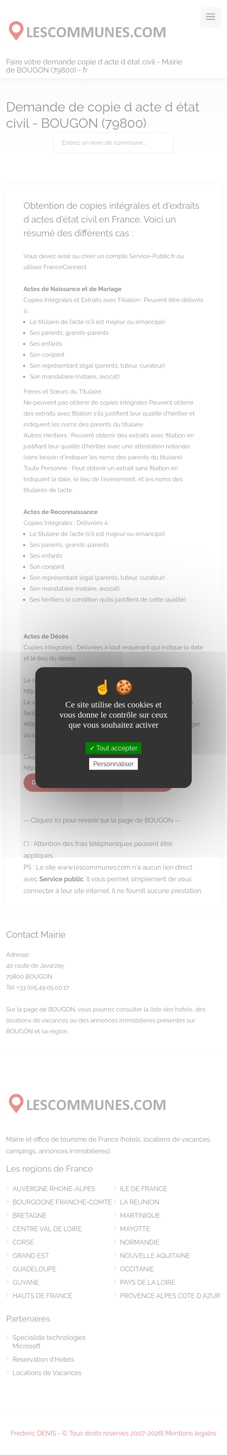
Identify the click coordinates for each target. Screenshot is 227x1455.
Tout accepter (114, 748)
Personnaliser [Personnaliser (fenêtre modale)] (113, 764)
